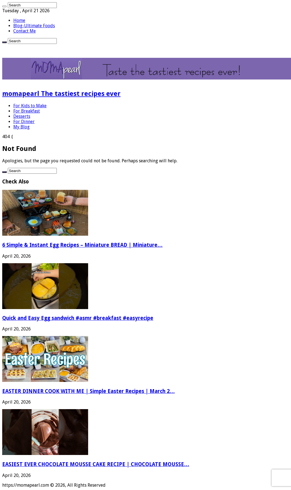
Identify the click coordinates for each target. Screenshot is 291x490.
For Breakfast (26, 111)
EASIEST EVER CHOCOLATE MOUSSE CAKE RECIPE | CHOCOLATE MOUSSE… (95, 464)
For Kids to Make (30, 105)
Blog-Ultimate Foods (34, 25)
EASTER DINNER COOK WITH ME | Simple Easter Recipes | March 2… (88, 391)
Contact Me (24, 31)
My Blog (21, 127)
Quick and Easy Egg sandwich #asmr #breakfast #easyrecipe (77, 318)
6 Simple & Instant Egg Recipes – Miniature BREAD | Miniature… (82, 245)
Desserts (21, 116)
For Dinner (24, 121)
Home (19, 20)
